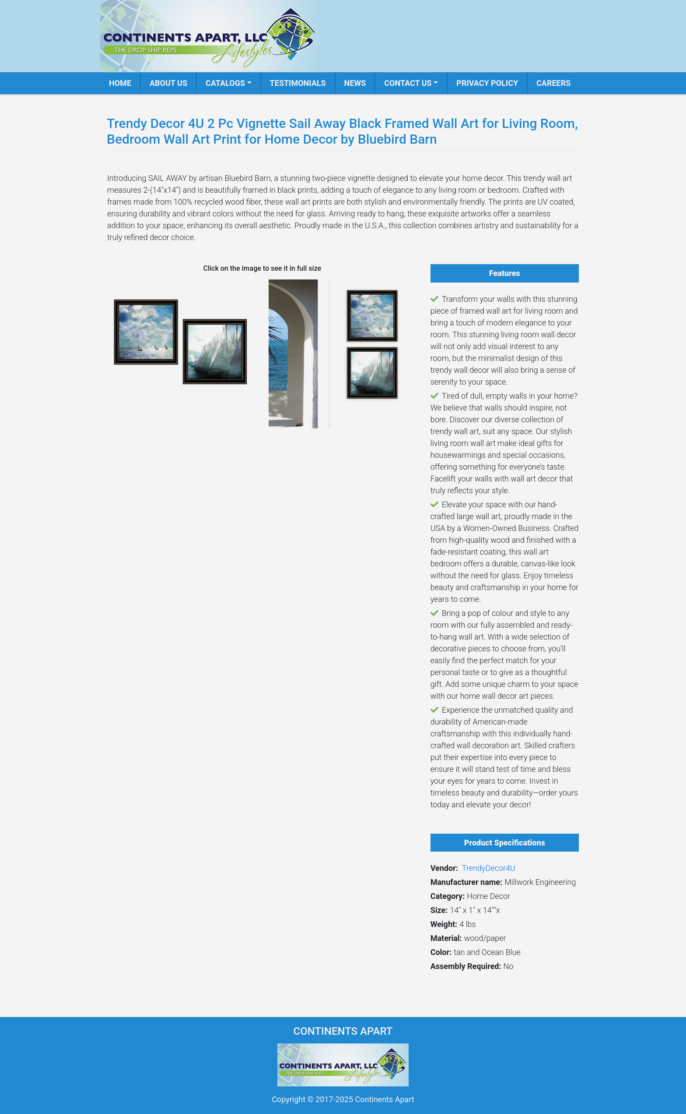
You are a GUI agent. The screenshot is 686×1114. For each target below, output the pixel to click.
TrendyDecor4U (488, 868)
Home (120, 83)
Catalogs (225, 83)
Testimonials (298, 83)
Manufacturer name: (466, 882)
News (355, 83)
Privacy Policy (487, 83)
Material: (446, 938)
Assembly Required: (465, 966)
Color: (441, 952)
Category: (447, 896)
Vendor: (444, 868)
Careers (553, 83)
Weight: (444, 924)
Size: (439, 910)
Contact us (407, 83)
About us (168, 83)
